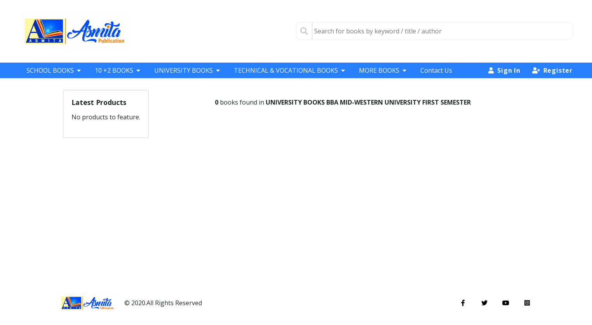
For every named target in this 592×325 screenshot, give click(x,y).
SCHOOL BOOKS (53, 70)
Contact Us (436, 70)
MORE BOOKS (382, 70)
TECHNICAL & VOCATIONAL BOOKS (289, 70)
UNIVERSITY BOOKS (187, 70)
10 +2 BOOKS (117, 70)
